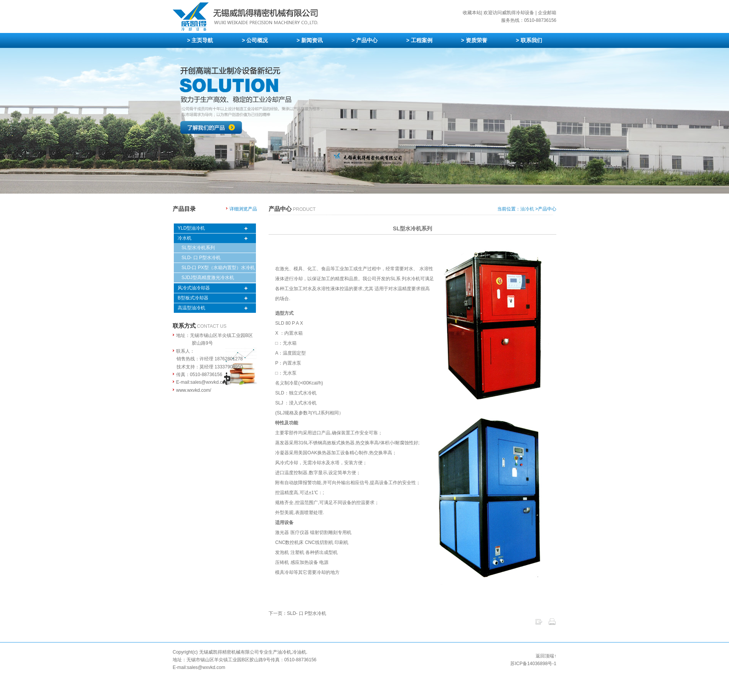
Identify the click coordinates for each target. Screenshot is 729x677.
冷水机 (184, 238)
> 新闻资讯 (310, 40)
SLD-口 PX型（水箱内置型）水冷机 (218, 267)
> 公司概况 (255, 40)
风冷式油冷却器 (194, 288)
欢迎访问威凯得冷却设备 (508, 12)
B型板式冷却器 (193, 298)
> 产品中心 (364, 40)
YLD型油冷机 (191, 228)
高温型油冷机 (191, 308)
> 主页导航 (200, 40)
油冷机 (527, 209)
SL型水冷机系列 (198, 247)
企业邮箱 (547, 12)
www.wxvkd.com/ (193, 390)
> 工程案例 (419, 40)
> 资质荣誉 (474, 40)
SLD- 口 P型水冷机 (201, 257)
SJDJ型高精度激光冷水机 (207, 277)
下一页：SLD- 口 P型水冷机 (297, 613)
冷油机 (299, 652)
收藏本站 (472, 12)
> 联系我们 (529, 40)
